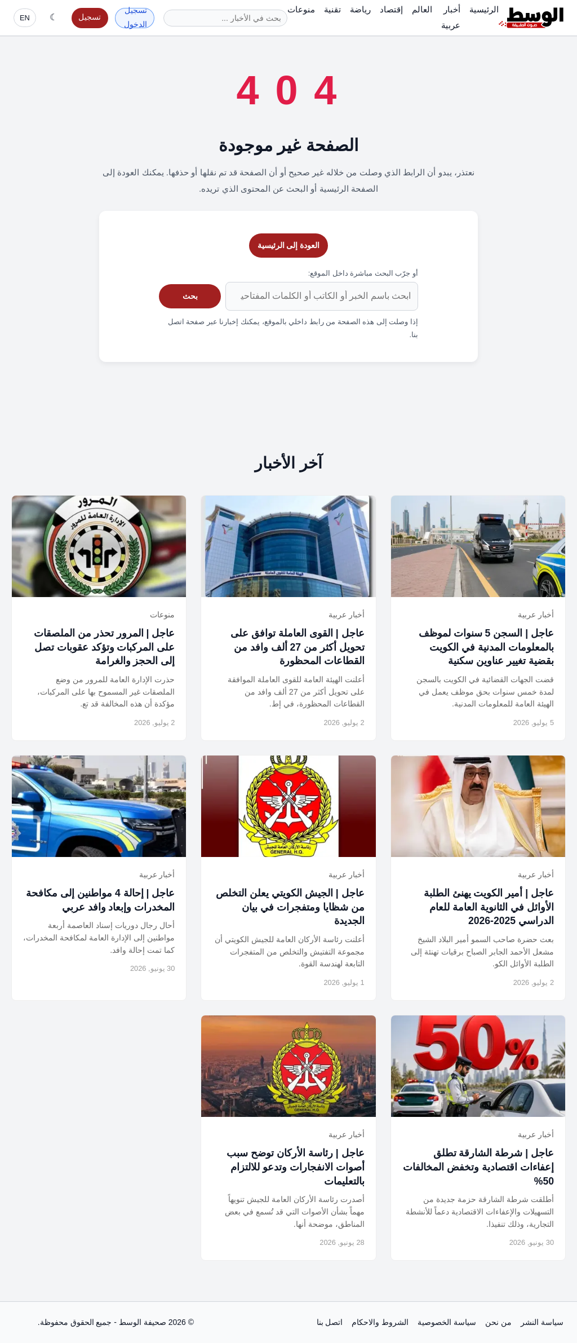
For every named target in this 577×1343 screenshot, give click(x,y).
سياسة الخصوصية (447, 1322)
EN (25, 18)
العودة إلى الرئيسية (289, 245)
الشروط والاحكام (380, 1322)
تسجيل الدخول (135, 18)
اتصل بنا (330, 1322)
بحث (190, 296)
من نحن (498, 1322)
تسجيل (89, 17)
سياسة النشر (542, 1322)
